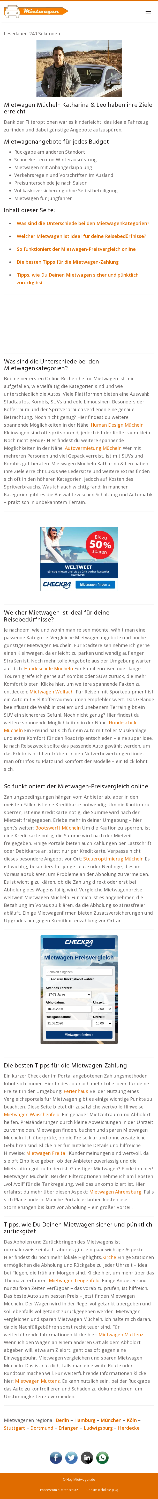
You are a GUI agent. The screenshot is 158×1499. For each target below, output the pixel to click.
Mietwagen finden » (79, 1035)
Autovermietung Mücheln (93, 448)
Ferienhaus (76, 1091)
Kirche (109, 1257)
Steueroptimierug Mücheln (113, 859)
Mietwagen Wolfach (51, 692)
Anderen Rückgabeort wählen (72, 979)
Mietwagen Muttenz (121, 1334)
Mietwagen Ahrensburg (115, 1192)
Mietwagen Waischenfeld (31, 1114)
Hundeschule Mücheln (48, 668)
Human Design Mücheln (117, 425)
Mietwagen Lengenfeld (74, 1280)
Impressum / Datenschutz (59, 1490)
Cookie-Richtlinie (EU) (102, 1490)
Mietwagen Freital (46, 1153)
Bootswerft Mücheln (58, 828)
